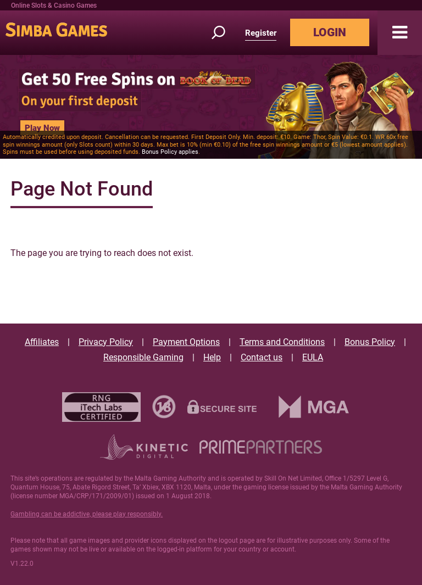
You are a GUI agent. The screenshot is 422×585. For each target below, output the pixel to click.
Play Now (42, 128)
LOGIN (329, 32)
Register (260, 33)
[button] (399, 32)
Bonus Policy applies (170, 151)
